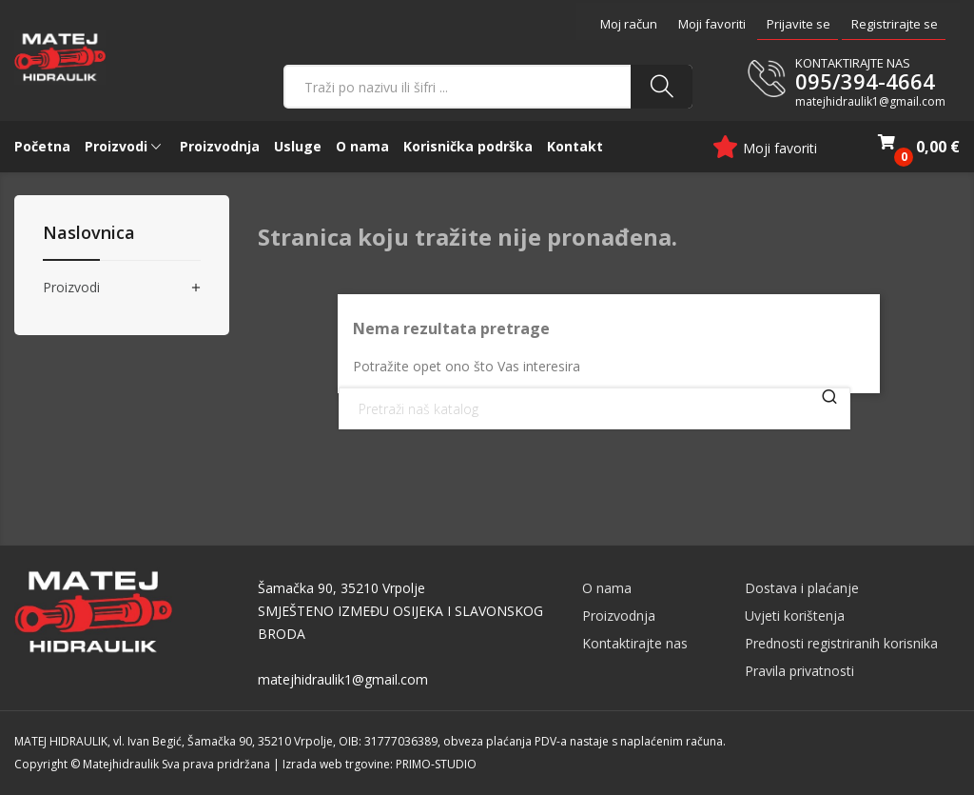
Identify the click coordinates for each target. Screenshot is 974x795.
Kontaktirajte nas (635, 643)
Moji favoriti (712, 23)
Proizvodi (71, 288)
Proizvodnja (618, 615)
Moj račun (628, 23)
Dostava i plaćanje (802, 588)
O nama (607, 588)
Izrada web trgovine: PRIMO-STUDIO (379, 764)
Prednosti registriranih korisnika (841, 643)
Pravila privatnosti (799, 671)
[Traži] (594, 408)
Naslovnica (89, 234)
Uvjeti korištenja (795, 615)
